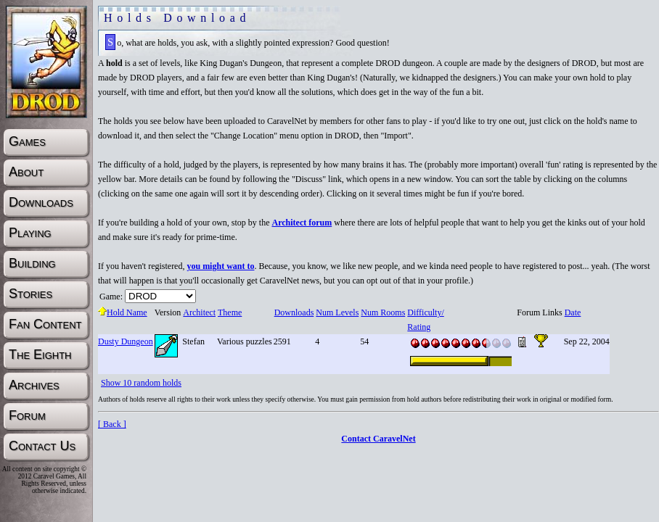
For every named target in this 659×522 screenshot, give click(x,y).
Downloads (294, 312)
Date (572, 312)
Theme (229, 312)
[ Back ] (112, 424)
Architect (199, 312)
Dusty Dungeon (125, 341)
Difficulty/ (424, 312)
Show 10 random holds (141, 383)
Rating (418, 327)
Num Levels (337, 312)
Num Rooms (382, 312)
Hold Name (122, 312)
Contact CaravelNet (378, 439)
